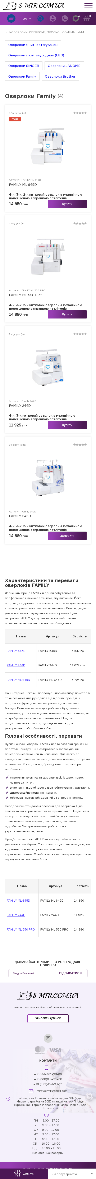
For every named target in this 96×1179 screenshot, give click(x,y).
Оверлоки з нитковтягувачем (33, 45)
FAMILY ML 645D (18, 679)
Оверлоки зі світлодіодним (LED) (36, 55)
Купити (67, 203)
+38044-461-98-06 (48, 1074)
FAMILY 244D (16, 665)
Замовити (67, 535)
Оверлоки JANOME (64, 66)
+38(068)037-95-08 (48, 1079)
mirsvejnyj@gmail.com (52, 1090)
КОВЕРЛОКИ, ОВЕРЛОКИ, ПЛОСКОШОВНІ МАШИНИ (46, 32)
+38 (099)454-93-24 (48, 1084)
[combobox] (72, 1174)
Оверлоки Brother (60, 76)
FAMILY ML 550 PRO (25, 295)
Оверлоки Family (22, 76)
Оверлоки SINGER (23, 66)
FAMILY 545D (16, 651)
